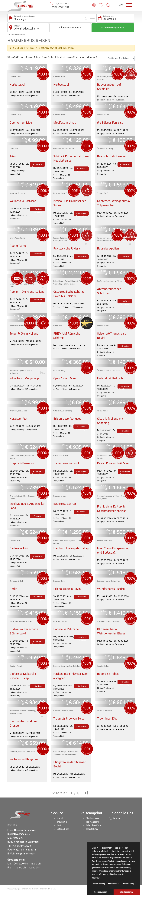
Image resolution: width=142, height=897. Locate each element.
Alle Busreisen (93, 823)
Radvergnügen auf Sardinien (110, 84)
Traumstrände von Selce (70, 721)
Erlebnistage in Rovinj (68, 592)
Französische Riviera (67, 247)
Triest (14, 154)
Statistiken (114, 883)
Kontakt (61, 823)
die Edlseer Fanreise (111, 120)
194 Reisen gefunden (112, 25)
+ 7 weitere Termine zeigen (81, 514)
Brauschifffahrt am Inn (113, 154)
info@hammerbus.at (59, 5)
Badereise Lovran (65, 506)
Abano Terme (19, 243)
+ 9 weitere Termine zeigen (37, 559)
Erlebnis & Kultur (95, 831)
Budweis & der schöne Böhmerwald (25, 634)
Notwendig (99, 883)
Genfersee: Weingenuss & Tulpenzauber (113, 201)
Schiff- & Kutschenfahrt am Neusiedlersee (70, 156)
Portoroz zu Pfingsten (25, 763)
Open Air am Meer (22, 120)
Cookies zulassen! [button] (100, 892)
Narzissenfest (19, 420)
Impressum (63, 827)
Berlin (14, 592)
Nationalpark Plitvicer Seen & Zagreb (68, 679)
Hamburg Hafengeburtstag (65, 556)
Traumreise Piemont (67, 465)
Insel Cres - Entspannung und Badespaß (114, 552)
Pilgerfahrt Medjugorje (26, 380)
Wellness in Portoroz (24, 199)
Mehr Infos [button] (97, 878)
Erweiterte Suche (69, 25)
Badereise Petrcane (67, 632)
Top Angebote (93, 827)
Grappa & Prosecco (23, 465)
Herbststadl (18, 82)
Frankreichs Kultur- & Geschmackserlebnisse (113, 511)
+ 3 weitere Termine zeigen (37, 690)
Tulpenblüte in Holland (25, 335)
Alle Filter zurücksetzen (16, 32)
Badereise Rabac (109, 677)
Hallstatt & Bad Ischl (111, 380)
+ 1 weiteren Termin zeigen (125, 162)
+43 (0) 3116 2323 (59, 2)
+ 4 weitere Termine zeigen (81, 641)
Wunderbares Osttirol (112, 592)
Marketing (128, 883)
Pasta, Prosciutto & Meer (114, 465)
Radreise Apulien (109, 247)
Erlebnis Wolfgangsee (68, 420)
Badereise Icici (20, 550)
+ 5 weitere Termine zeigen (125, 685)
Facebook (116, 823)
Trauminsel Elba (108, 721)
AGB (59, 831)
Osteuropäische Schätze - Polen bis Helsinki (70, 293)
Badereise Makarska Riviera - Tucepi (24, 679)
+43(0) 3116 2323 (22, 850)
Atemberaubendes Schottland (110, 289)
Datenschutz (63, 835)
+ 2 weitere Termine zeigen (37, 162)
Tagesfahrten (93, 835)
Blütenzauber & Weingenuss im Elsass (112, 634)
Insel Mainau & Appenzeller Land (22, 508)
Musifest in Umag (65, 120)
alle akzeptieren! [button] (126, 892)
